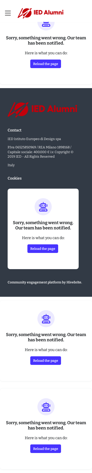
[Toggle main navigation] (7, 13)
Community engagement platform (34, 282)
